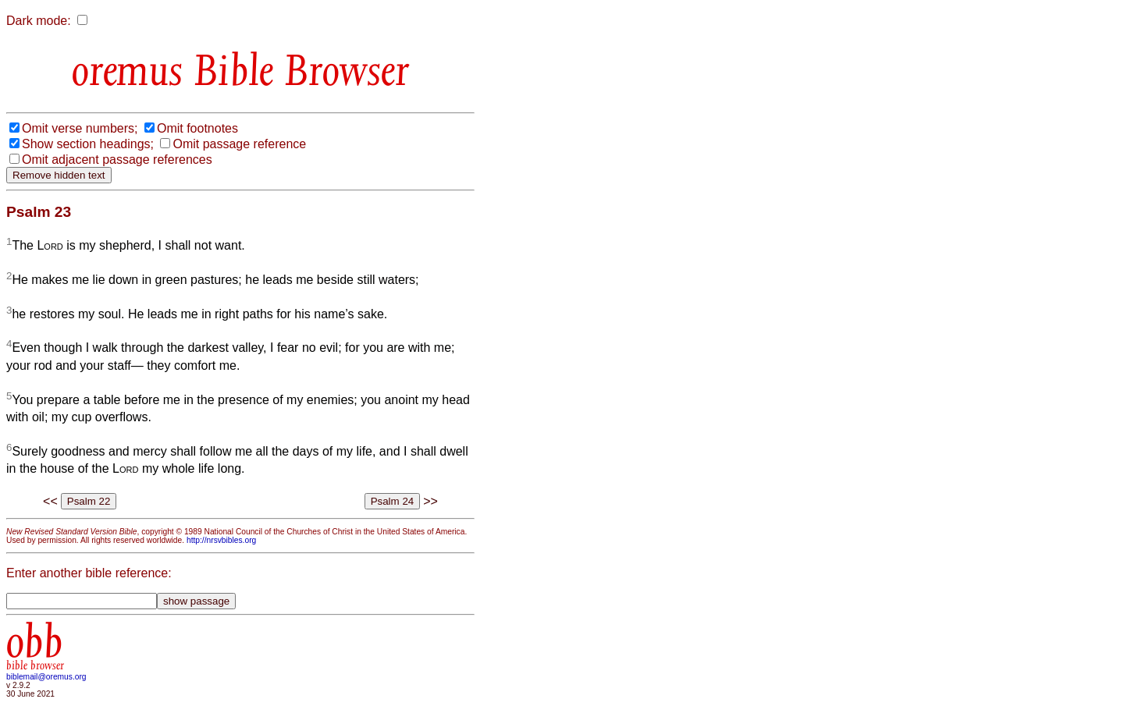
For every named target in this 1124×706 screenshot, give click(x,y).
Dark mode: (38, 20)
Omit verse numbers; (79, 128)
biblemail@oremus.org (46, 676)
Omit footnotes (197, 128)
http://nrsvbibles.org (221, 540)
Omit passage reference (239, 144)
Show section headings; (88, 144)
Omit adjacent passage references (117, 159)
